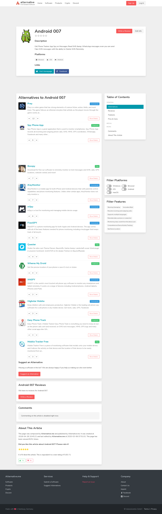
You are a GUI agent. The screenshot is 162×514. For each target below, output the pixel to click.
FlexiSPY (32, 222)
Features (111, 115)
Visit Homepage (45, 71)
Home (39, 3)
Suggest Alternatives (52, 485)
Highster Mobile (35, 301)
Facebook (63, 71)
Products (58, 3)
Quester (31, 244)
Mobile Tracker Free (37, 341)
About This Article (115, 135)
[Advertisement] (81, 17)
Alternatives (113, 107)
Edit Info (138, 31)
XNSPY (31, 279)
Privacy (154, 509)
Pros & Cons (113, 119)
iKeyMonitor (33, 184)
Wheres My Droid (36, 263)
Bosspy (31, 166)
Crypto (67, 3)
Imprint (123, 489)
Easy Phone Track (36, 320)
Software (48, 3)
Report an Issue (88, 482)
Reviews (111, 111)
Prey (29, 103)
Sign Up (131, 3)
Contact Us (125, 485)
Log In (141, 3)
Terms (146, 509)
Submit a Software (51, 482)
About (123, 482)
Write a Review (124, 31)
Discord (76, 3)
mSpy (30, 206)
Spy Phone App (35, 125)
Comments (112, 131)
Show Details (94, 118)
